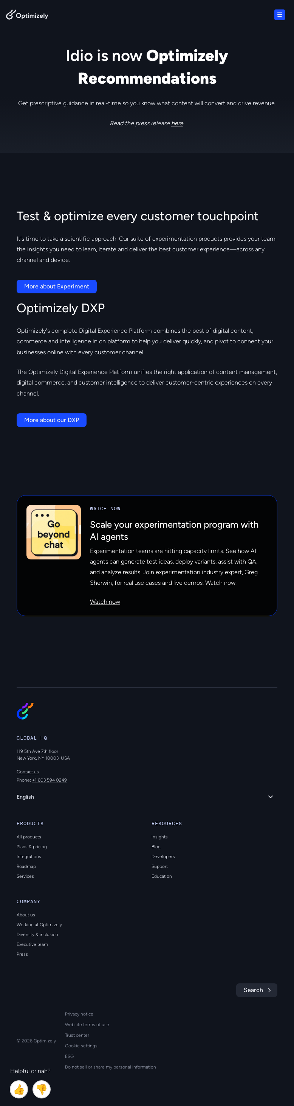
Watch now (105, 601)
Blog (156, 846)
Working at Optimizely (39, 924)
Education (162, 876)
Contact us (28, 771)
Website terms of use (87, 1024)
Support (160, 866)
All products (29, 837)
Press (22, 954)
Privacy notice (79, 1014)
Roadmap (26, 866)
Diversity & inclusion (37, 934)
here (177, 123)
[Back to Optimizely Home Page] (27, 16)
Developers (163, 856)
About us (26, 915)
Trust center (77, 1035)
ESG (69, 1056)
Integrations (29, 856)
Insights (160, 837)
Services (25, 876)
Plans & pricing (32, 846)
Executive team (32, 944)
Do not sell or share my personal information (110, 1067)
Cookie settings (81, 1045)
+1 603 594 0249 (49, 780)
